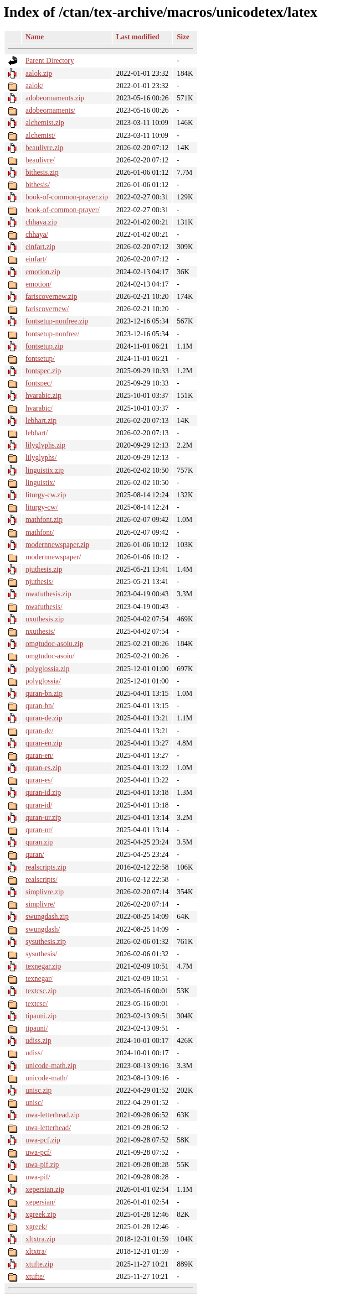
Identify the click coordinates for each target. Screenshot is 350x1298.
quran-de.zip (44, 718)
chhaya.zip (41, 222)
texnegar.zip (43, 966)
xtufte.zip (39, 1264)
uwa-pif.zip (42, 1164)
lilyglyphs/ (41, 457)
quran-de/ (39, 731)
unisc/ (34, 1102)
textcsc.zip (41, 991)
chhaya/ (37, 234)
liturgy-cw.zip (46, 495)
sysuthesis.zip (46, 941)
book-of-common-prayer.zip (67, 197)
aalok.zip (39, 73)
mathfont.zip (44, 519)
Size (183, 37)
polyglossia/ (43, 681)
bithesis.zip (42, 172)
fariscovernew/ (47, 309)
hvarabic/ (39, 408)
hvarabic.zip (44, 395)
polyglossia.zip (47, 668)
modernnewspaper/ (53, 557)
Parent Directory (50, 60)
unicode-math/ (46, 1078)
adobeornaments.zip (55, 98)
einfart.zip (40, 246)
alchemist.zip (45, 122)
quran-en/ (39, 755)
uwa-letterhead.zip (53, 1115)
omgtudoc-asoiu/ (50, 656)
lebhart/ (37, 433)
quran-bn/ (40, 705)
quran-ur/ (39, 830)
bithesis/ (38, 184)
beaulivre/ (40, 160)
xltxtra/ (36, 1251)
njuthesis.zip (44, 569)
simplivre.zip (45, 892)
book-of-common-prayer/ (63, 210)
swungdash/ (43, 929)
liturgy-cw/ (42, 507)
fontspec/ (39, 383)
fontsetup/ (40, 358)
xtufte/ (35, 1276)
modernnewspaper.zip (57, 544)
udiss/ (34, 1053)
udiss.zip (38, 1040)
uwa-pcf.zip (43, 1140)
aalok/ (34, 85)
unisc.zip (38, 1090)
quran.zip (39, 842)
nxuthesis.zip (45, 619)
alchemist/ (41, 135)
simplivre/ (40, 904)
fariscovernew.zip (51, 296)
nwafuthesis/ (44, 606)
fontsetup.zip (44, 346)
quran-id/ (39, 805)
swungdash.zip (47, 916)
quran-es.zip (44, 768)
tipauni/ (37, 1028)
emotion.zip (43, 272)
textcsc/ (37, 1003)
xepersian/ (41, 1202)
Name (35, 37)
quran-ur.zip (43, 817)
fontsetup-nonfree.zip (57, 321)
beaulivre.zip (44, 147)
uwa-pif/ (38, 1177)
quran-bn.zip (44, 693)
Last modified (138, 37)
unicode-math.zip (51, 1065)
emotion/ (38, 284)
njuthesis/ (39, 581)
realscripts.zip (46, 867)
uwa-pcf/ (38, 1152)
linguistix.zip (45, 470)
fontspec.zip (43, 371)
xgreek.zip (41, 1214)
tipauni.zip (41, 1016)
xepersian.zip (45, 1189)
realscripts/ (41, 879)
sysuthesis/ (41, 954)
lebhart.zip (41, 420)
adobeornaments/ (50, 110)
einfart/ (36, 259)
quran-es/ (39, 780)
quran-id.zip (43, 792)
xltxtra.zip (40, 1239)
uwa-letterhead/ (48, 1127)
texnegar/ (39, 978)
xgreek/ (36, 1226)
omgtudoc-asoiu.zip (54, 643)
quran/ (35, 854)
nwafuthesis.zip (48, 594)
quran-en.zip (44, 743)
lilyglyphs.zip (46, 445)
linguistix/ (40, 482)
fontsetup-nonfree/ (52, 334)
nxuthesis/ (40, 631)
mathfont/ (40, 532)
